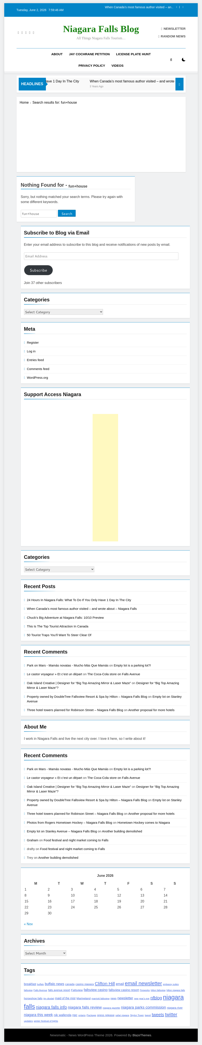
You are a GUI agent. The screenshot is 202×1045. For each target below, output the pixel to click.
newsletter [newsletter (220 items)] (125, 998)
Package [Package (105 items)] (91, 1015)
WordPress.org (37, 377)
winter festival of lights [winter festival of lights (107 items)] (46, 1021)
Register (33, 342)
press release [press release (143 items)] (105, 1015)
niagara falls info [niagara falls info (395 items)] (51, 1007)
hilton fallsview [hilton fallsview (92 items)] (158, 990)
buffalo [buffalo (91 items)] (40, 984)
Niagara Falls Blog (101, 29)
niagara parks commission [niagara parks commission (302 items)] (143, 1007)
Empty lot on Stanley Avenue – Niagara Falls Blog (62, 831)
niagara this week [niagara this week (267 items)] (38, 1015)
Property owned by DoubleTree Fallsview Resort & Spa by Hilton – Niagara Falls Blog (87, 696)
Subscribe (38, 270)
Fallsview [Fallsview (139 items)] (77, 990)
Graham (32, 840)
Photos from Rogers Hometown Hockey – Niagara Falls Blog (69, 822)
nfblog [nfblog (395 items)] (156, 998)
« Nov (28, 924)
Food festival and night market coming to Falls (76, 840)
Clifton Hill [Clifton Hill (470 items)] (105, 983)
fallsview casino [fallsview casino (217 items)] (95, 990)
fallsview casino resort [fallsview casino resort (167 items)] (124, 990)
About (56, 54)
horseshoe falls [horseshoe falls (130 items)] (33, 998)
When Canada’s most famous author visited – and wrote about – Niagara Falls (139, 7)
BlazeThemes (142, 1035)
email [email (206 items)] (120, 984)
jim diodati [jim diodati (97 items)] (48, 998)
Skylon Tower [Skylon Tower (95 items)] (137, 1015)
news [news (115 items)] (113, 998)
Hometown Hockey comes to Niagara (143, 822)
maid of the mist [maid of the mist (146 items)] (65, 998)
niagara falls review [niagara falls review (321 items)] (85, 1007)
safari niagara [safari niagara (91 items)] (122, 1015)
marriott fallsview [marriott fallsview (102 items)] (101, 998)
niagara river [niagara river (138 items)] (175, 1007)
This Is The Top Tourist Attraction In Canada (57, 626)
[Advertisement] (101, 137)
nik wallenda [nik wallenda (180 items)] (62, 1015)
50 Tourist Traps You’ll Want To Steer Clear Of (59, 635)
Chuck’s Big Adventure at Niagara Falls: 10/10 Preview (65, 617)
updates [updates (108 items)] (28, 1021)
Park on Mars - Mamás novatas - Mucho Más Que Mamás (68, 665)
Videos (118, 65)
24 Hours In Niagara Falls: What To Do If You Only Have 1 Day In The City (79, 600)
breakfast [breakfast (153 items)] (30, 984)
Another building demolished (122, 831)
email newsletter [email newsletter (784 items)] (143, 983)
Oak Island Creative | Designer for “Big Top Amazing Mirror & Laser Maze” (79, 683)
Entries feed (35, 360)
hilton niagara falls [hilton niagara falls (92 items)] (176, 990)
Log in (31, 351)
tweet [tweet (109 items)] (148, 1015)
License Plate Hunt (133, 54)
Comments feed (38, 369)
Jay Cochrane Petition (89, 54)
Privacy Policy (91, 65)
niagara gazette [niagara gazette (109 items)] (111, 1007)
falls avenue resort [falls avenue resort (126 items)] (59, 990)
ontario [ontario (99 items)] (82, 1015)
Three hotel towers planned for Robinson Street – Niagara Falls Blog (75, 710)
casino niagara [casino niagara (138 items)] (84, 984)
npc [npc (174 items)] (74, 1015)
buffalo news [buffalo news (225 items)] (54, 984)
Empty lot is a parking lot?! (132, 665)
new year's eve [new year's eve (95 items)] (142, 998)
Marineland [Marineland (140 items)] (83, 998)
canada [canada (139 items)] (70, 984)
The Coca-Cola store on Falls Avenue (113, 674)
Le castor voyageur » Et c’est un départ (54, 674)
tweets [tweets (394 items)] (158, 1014)
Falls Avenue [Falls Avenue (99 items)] (40, 990)
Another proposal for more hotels (151, 710)
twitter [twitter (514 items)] (171, 1014)
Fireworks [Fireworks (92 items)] (145, 990)
